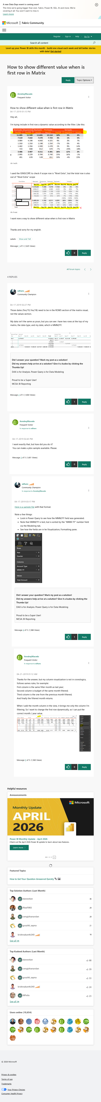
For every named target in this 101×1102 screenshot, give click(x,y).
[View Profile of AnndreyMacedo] (24, 93)
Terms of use (7, 1079)
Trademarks (6, 1083)
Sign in (68, 36)
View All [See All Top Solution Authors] (14, 940)
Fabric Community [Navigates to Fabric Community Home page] (33, 23)
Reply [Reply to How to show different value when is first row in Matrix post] (84, 253)
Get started (55, 51)
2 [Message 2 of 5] (19, 395)
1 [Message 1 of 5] (19, 246)
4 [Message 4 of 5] (23, 630)
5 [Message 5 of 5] (25, 760)
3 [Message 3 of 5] (21, 457)
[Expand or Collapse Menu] (4, 30)
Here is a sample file (24, 506)
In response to (28, 428)
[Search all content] (63, 43)
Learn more (8, 14)
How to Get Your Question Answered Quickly (32, 878)
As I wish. (13, 163)
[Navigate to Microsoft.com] (10, 23)
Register (56, 36)
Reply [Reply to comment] (84, 402)
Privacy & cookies (8, 1074)
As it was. (13, 212)
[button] (68, 80)
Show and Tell (25, 239)
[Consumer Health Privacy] (50, 1093)
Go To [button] (86, 36)
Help (77, 36)
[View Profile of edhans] (20, 290)
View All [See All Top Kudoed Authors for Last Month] (14, 1001)
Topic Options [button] (83, 80)
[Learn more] (19, 847)
